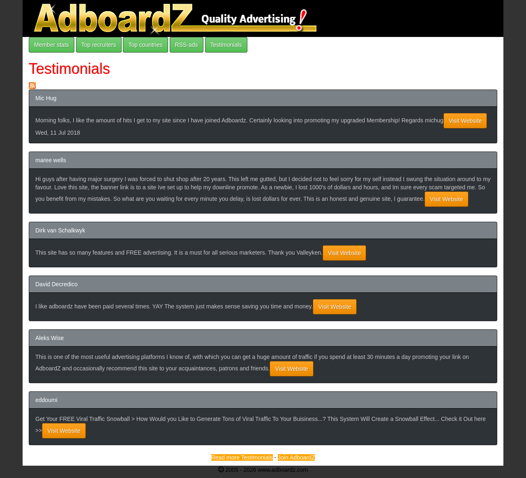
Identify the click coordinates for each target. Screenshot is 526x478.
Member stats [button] (51, 44)
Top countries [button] (145, 44)
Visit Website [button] (465, 120)
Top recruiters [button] (98, 44)
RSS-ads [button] (186, 44)
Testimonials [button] (226, 44)
